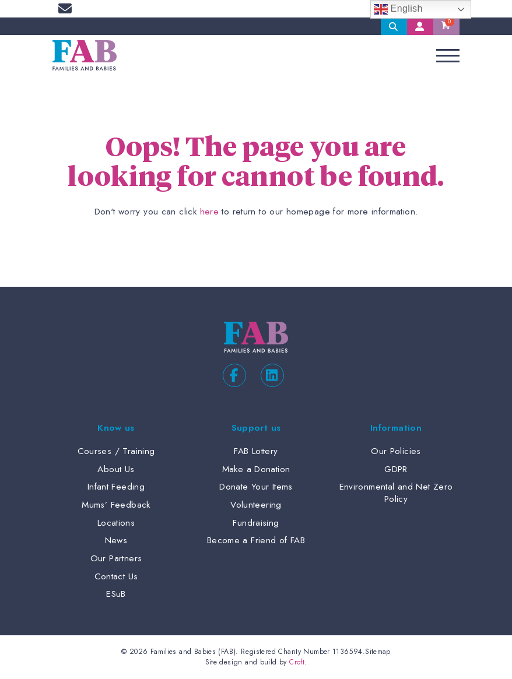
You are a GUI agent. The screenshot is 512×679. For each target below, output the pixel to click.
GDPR (396, 469)
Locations (116, 522)
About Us (115, 469)
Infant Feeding (116, 486)
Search (394, 26)
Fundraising (256, 522)
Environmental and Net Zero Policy (396, 492)
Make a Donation (256, 469)
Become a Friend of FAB (256, 540)
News (116, 540)
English (398, 9)
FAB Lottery (256, 451)
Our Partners (116, 558)
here (209, 211)
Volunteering (256, 504)
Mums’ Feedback (116, 504)
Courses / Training (116, 451)
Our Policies (396, 451)
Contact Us (116, 576)
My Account (420, 26)
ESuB (116, 593)
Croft (296, 662)
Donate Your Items (256, 486)
